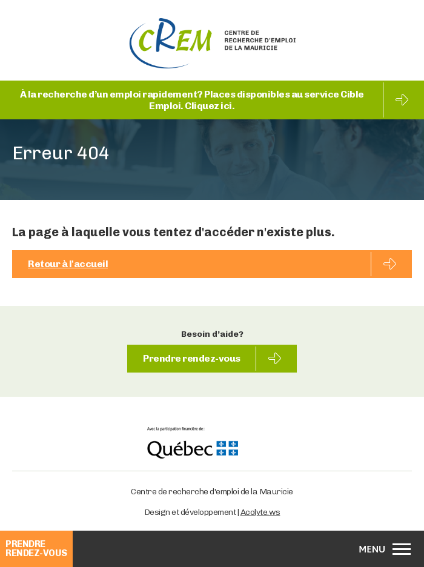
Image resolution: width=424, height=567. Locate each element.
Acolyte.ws (260, 512)
